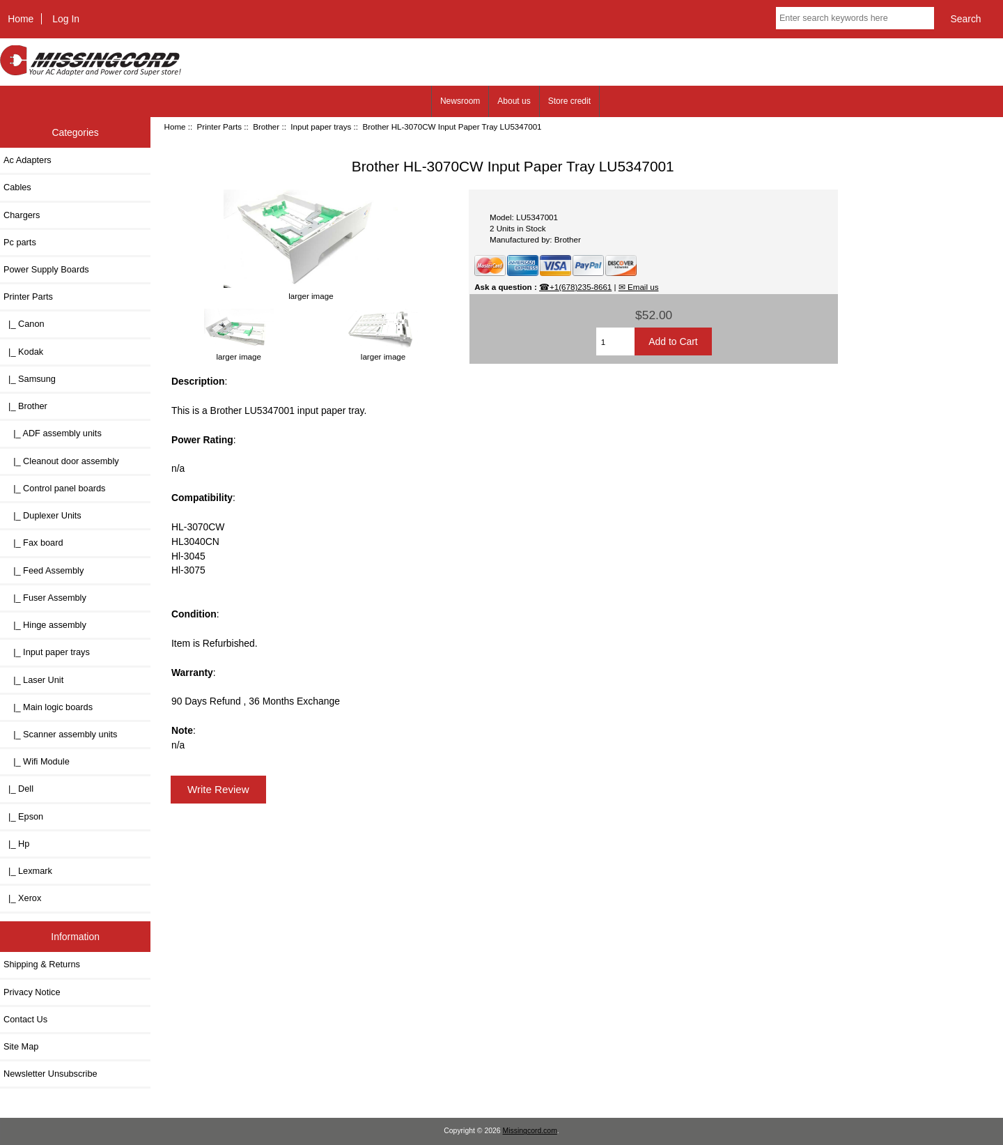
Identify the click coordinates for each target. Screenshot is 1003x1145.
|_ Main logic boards (48, 707)
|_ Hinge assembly (44, 625)
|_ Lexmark (27, 871)
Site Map (20, 1046)
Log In (65, 18)
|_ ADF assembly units (52, 433)
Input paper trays (320, 126)
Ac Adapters (27, 160)
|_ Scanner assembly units (60, 734)
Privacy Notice (31, 992)
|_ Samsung (29, 379)
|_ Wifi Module (36, 761)
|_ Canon (24, 323)
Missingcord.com (530, 1131)
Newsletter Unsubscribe (50, 1073)
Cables (17, 187)
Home (20, 18)
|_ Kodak (23, 351)
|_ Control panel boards (54, 488)
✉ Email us (639, 286)
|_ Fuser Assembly (44, 597)
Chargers (21, 215)
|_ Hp (16, 843)
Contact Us (25, 1019)
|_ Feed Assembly (43, 570)
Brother (266, 126)
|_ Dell (18, 788)
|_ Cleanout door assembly (61, 461)
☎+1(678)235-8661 (575, 286)
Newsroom (460, 101)
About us (513, 101)
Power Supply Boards (46, 269)
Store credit (569, 101)
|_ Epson (23, 816)
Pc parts (19, 242)
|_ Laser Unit (33, 680)
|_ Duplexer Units (42, 515)
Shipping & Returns (41, 964)
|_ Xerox (22, 898)
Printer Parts (219, 126)
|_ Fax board (33, 542)
